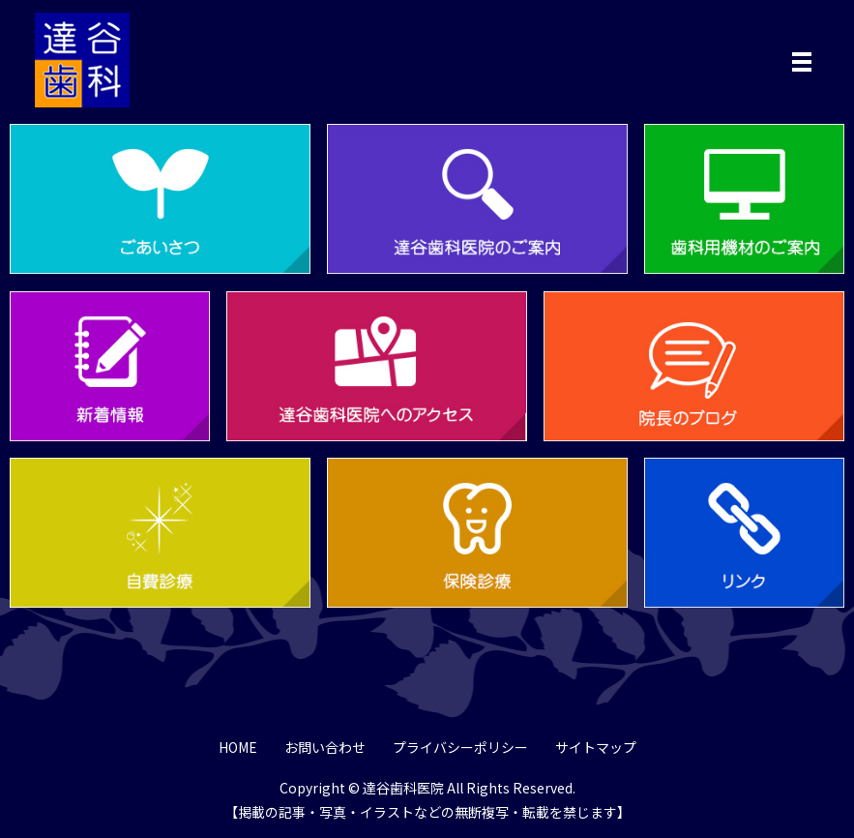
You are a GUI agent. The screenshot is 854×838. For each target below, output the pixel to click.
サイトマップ (595, 747)
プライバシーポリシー (460, 747)
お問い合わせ (325, 747)
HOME (238, 747)
